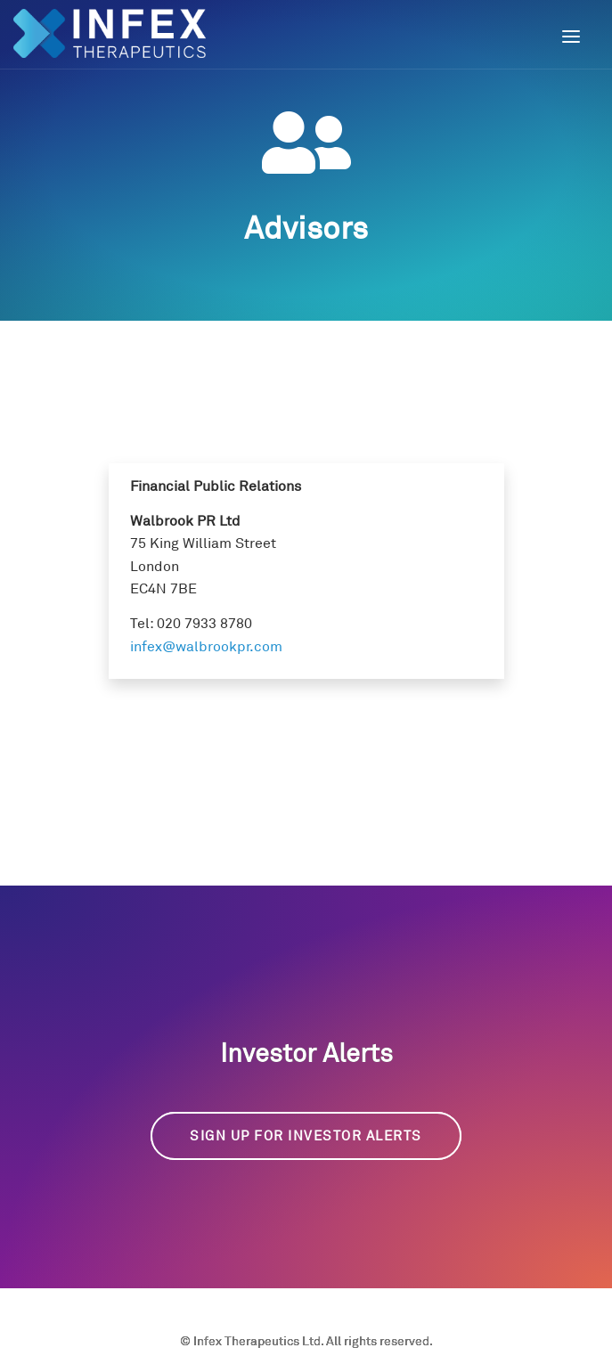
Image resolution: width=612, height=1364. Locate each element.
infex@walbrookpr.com (206, 646)
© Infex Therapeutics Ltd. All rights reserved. (306, 1340)
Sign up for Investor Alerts (306, 1135)
